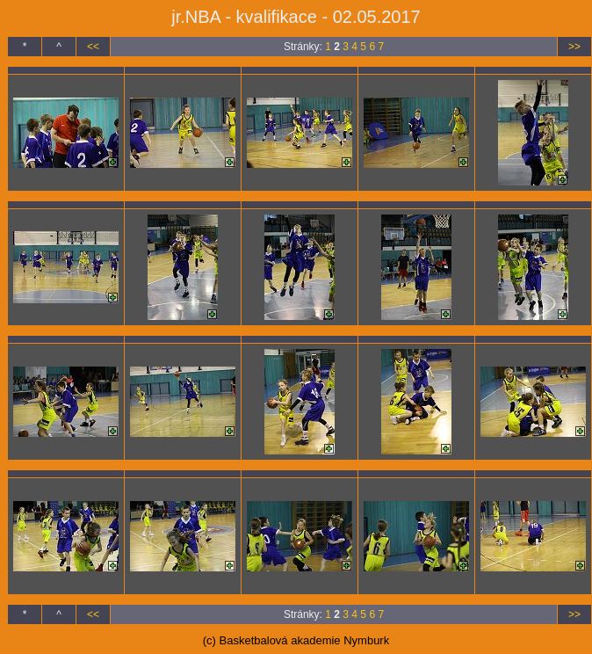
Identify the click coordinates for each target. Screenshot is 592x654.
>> (574, 46)
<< (93, 46)
